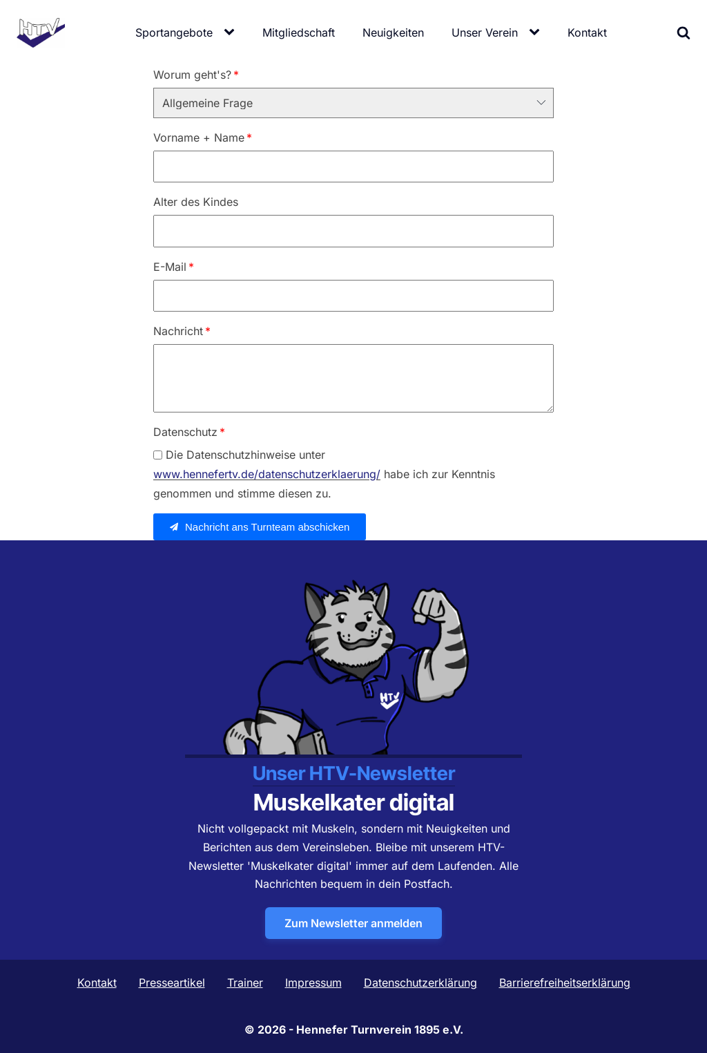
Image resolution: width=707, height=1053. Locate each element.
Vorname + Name (198, 137)
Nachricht (178, 331)
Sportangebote (174, 32)
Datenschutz (185, 432)
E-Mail (169, 267)
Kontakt (587, 32)
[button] (259, 526)
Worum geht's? (192, 75)
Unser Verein (485, 32)
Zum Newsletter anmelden (353, 923)
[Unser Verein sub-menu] (537, 32)
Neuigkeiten (393, 32)
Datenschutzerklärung (420, 982)
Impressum (313, 982)
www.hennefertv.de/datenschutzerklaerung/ (266, 475)
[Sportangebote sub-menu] (232, 32)
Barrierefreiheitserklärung (564, 982)
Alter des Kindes (195, 202)
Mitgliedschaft (298, 32)
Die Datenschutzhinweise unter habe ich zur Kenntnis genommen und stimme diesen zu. (324, 474)
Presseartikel (172, 982)
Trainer (245, 982)
